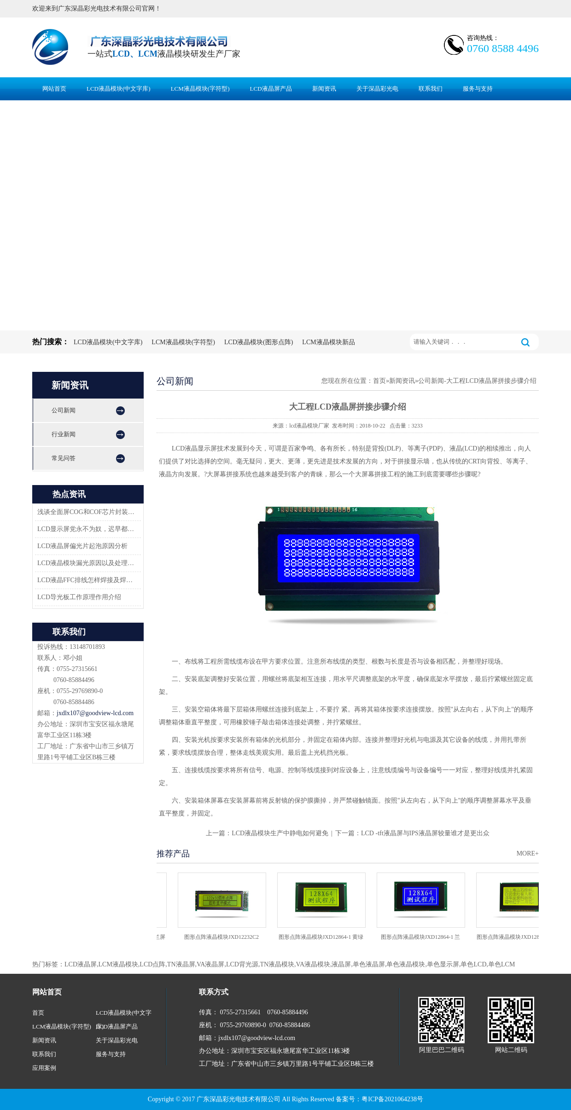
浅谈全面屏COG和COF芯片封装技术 (86, 512)
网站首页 (54, 88)
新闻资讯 (324, 88)
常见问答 (64, 458)
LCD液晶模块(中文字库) (119, 88)
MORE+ (528, 853)
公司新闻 (64, 410)
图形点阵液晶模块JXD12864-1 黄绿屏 (323, 940)
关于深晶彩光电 (377, 88)
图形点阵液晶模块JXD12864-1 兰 (423, 937)
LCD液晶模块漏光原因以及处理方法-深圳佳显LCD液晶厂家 (86, 563)
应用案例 (44, 1067)
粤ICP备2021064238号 (392, 1099)
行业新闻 (64, 434)
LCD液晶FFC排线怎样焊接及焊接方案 (86, 580)
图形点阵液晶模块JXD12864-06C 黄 (522, 937)
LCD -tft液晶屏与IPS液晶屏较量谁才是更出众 (425, 833)
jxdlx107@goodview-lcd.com (95, 713)
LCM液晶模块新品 (328, 342)
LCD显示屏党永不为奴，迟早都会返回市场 (86, 529)
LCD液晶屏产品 (271, 88)
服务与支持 (478, 88)
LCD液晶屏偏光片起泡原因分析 (82, 546)
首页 (379, 380)
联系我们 (431, 88)
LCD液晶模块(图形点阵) (258, 342)
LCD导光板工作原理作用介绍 (79, 597)
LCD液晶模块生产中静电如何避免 (280, 833)
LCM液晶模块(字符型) (200, 88)
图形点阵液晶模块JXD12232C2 (223, 937)
